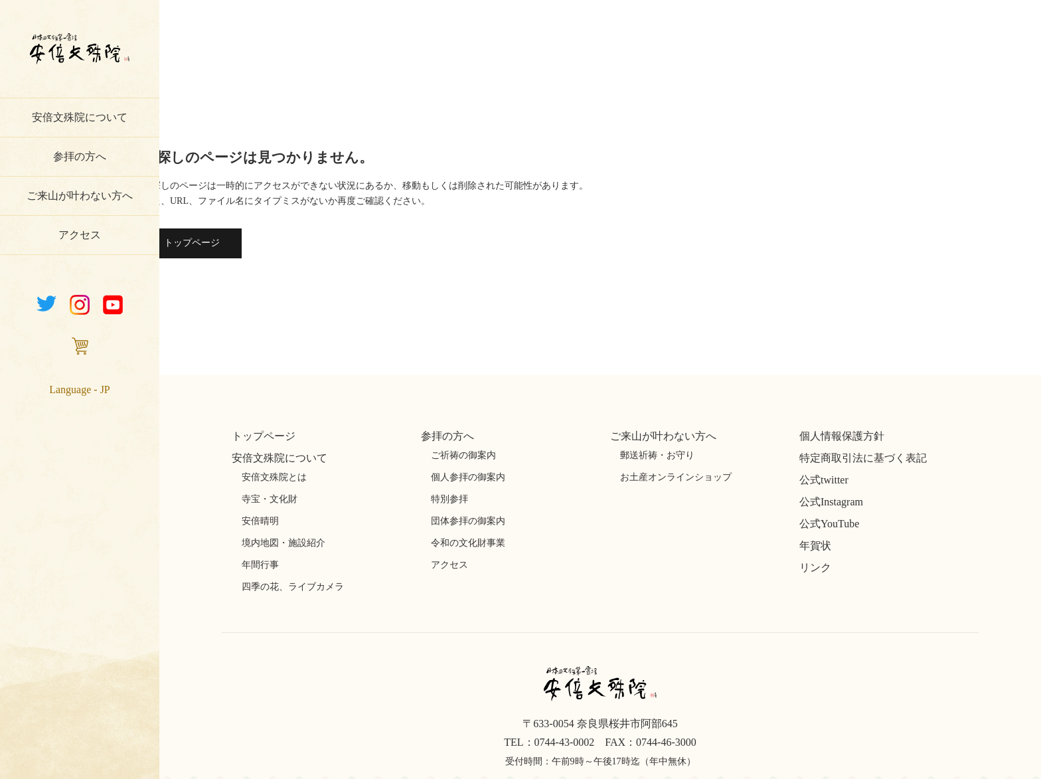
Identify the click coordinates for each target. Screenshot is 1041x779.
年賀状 (815, 545)
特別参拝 (449, 499)
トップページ (192, 243)
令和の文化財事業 (468, 543)
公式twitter (823, 479)
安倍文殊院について (79, 117)
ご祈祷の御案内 (463, 455)
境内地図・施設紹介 (283, 543)
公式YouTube (829, 523)
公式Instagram (831, 501)
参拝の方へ (79, 156)
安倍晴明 (260, 521)
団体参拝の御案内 (468, 521)
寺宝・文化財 (269, 499)
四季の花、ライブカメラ (293, 587)
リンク (815, 567)
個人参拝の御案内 (468, 477)
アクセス (79, 234)
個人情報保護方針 (841, 436)
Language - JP (79, 389)
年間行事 (260, 565)
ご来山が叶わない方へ (80, 195)
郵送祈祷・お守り (657, 455)
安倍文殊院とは (274, 477)
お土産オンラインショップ (676, 477)
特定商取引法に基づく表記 (863, 458)
